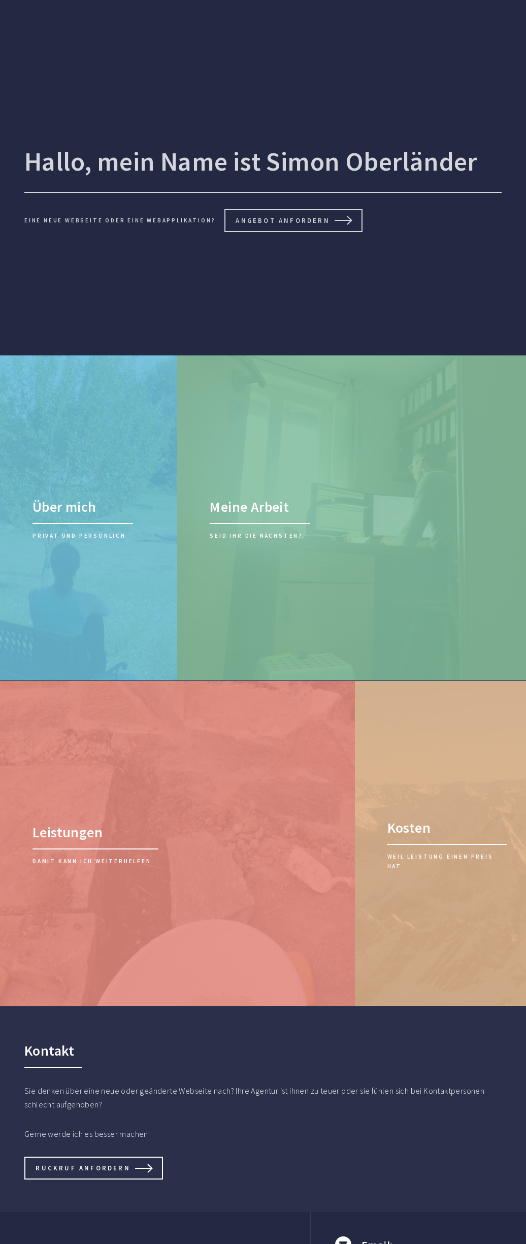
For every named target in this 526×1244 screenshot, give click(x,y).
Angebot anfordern (283, 220)
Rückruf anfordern (83, 1168)
